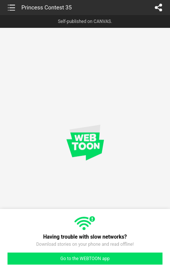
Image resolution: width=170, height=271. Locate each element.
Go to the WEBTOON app (85, 258)
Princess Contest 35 (46, 7)
